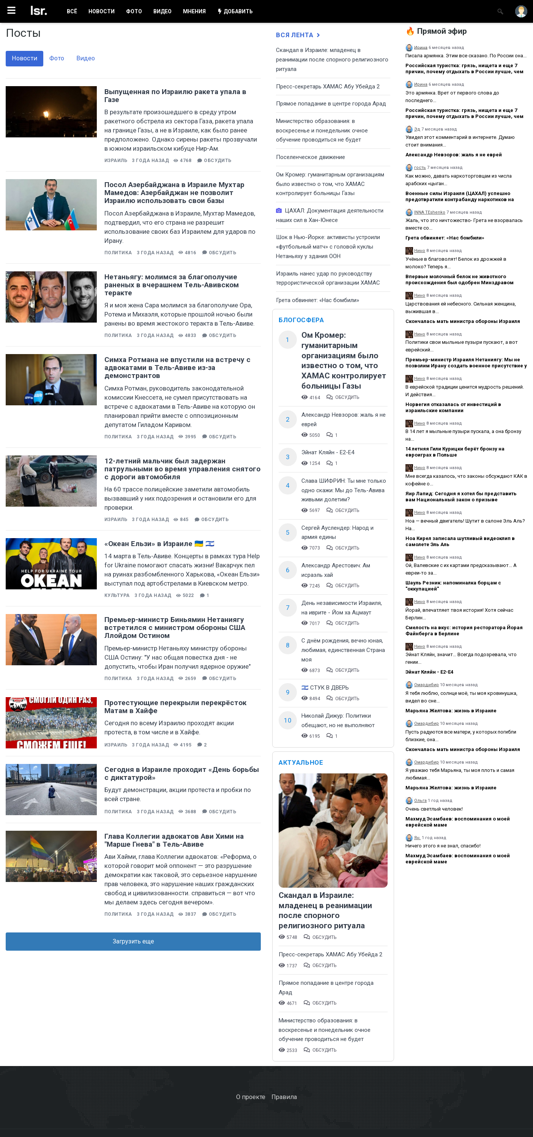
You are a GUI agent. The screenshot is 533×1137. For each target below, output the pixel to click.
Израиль (115, 160)
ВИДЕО (162, 11)
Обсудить (218, 160)
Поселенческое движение (310, 157)
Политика (118, 252)
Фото (56, 58)
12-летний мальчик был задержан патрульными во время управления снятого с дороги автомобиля (182, 469)
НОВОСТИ (101, 11)
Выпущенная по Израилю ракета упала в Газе (175, 95)
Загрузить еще (133, 941)
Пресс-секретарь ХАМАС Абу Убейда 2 (328, 86)
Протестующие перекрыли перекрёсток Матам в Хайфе (175, 706)
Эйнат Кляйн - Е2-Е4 (327, 452)
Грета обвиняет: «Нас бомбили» (317, 300)
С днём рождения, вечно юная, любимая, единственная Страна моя (343, 650)
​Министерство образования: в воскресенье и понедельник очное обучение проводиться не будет (322, 130)
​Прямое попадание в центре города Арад (331, 103)
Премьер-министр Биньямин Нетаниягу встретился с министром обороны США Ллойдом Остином (174, 627)
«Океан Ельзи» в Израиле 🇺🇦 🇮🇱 (159, 543)
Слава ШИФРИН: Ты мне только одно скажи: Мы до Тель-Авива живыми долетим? (343, 490)
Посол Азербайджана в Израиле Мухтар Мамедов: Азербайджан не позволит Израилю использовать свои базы (174, 192)
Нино (419, 250)
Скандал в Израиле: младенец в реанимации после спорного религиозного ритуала (332, 59)
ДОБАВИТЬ (235, 11)
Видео (85, 58)
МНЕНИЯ (194, 11)
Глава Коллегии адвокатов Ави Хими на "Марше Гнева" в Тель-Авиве (174, 840)
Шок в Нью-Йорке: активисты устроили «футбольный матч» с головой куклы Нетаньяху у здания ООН (328, 246)
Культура (117, 595)
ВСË (72, 11)
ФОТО (134, 11)
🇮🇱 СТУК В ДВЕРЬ (325, 687)
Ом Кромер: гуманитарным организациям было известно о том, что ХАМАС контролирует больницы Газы (330, 184)
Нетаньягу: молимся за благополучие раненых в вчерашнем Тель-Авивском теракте (171, 284)
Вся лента (299, 35)
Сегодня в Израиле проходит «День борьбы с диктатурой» (181, 773)
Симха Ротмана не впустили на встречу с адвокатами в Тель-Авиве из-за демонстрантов (177, 367)
